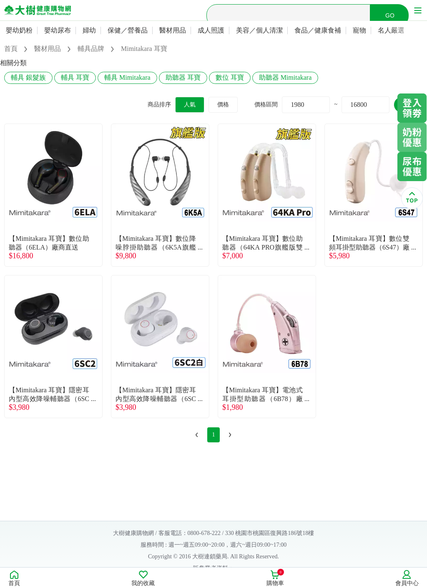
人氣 (190, 104)
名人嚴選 (391, 30)
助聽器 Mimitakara (285, 77)
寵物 (359, 30)
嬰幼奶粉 (19, 30)
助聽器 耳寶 (183, 77)
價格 (223, 104)
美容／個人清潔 (259, 30)
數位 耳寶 (230, 77)
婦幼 (89, 30)
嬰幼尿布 (57, 30)
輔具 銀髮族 (28, 77)
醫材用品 (172, 30)
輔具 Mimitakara (127, 77)
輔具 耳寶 (75, 77)
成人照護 (211, 30)
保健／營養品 (128, 30)
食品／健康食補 (317, 30)
